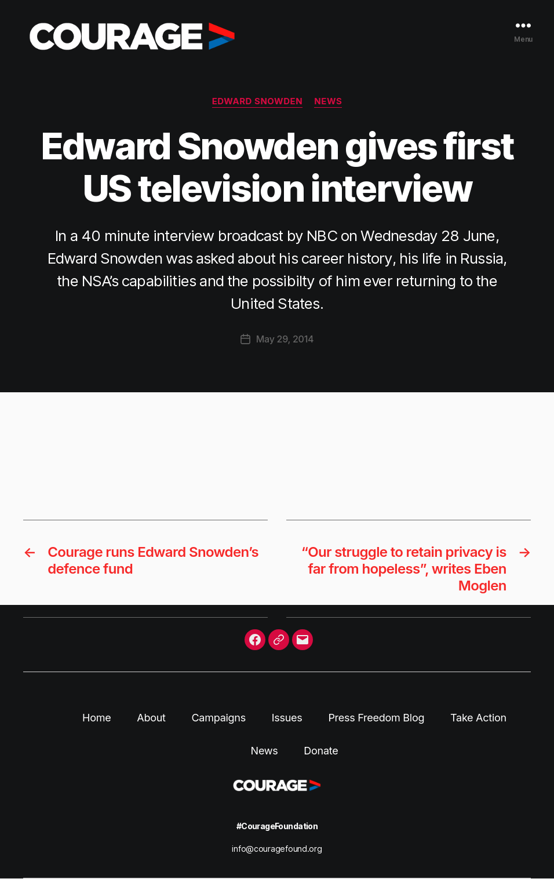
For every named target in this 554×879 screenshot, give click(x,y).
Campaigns (218, 718)
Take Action (478, 718)
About (151, 718)
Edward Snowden (257, 101)
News (328, 101)
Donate (321, 751)
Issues (287, 718)
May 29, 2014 (285, 339)
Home (96, 718)
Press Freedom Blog (376, 718)
